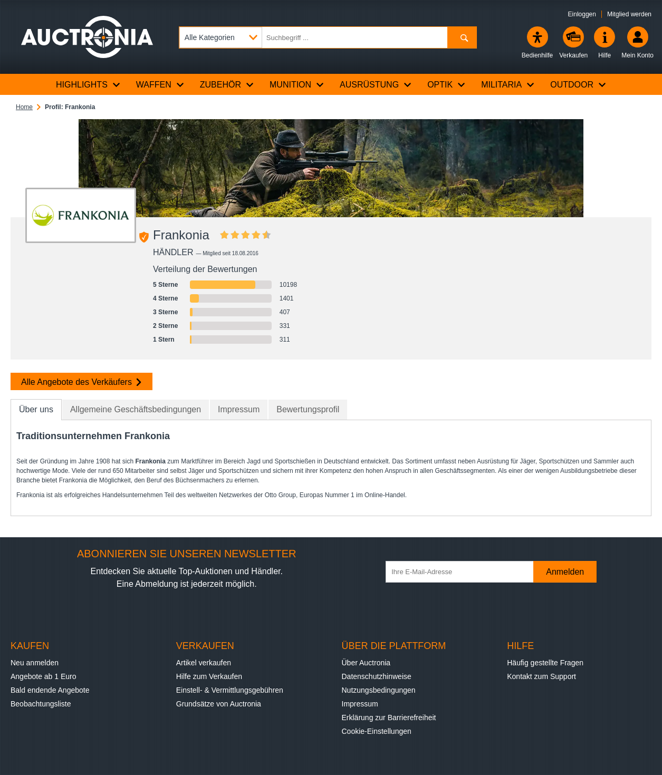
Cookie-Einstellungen (376, 731)
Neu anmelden (35, 662)
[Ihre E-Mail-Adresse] (465, 572)
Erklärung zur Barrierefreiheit (389, 717)
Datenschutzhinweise (376, 676)
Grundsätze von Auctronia (218, 704)
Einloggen (582, 14)
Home (24, 107)
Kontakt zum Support (541, 676)
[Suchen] (461, 37)
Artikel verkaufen (203, 662)
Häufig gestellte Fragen (545, 662)
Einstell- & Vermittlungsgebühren (229, 690)
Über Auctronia (366, 662)
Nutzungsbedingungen (379, 690)
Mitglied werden (629, 14)
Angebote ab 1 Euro (43, 676)
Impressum (360, 704)
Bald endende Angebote (50, 690)
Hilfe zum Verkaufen (209, 676)
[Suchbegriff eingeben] (327, 37)
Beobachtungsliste (41, 704)
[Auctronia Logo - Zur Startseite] (87, 37)
